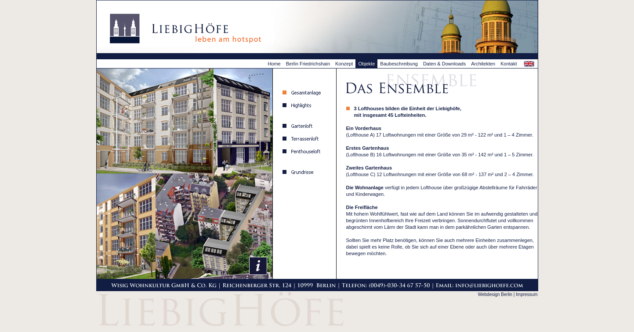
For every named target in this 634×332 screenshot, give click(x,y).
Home (274, 63)
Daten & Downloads (444, 63)
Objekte (366, 63)
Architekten (483, 63)
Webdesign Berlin (495, 294)
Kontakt (508, 63)
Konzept (344, 63)
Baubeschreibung (399, 63)
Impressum (526, 294)
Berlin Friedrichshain (308, 63)
